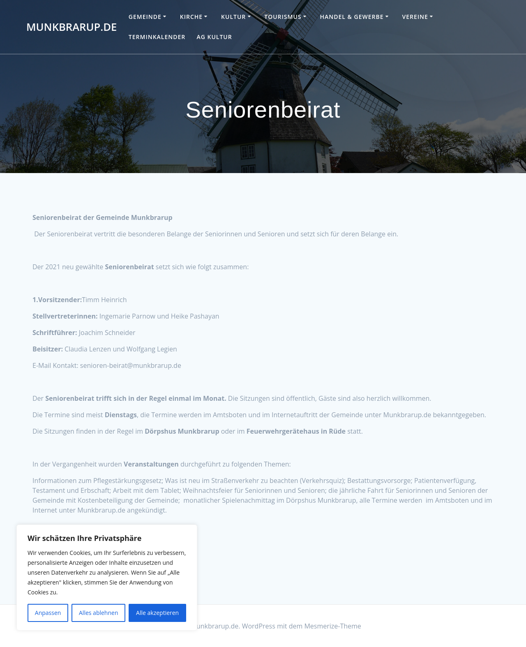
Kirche (191, 17)
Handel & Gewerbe (351, 17)
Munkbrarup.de (71, 27)
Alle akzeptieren (157, 613)
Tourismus (282, 17)
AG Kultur (214, 37)
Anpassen (48, 613)
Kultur (233, 17)
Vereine (415, 17)
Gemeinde (145, 17)
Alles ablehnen (98, 613)
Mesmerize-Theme (332, 626)
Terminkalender (157, 37)
